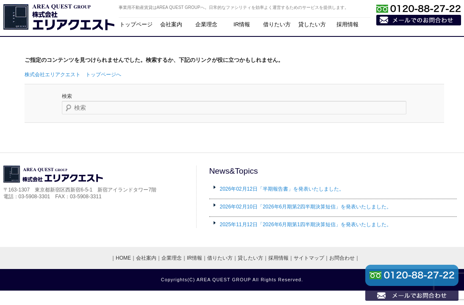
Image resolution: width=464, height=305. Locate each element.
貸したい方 (312, 24)
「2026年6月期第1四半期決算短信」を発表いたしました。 (306, 224)
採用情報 (347, 24)
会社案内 (171, 24)
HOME (123, 258)
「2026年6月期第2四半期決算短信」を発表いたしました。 (306, 207)
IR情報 (241, 24)
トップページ (136, 24)
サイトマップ (309, 258)
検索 (67, 96)
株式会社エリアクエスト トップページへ (73, 75)
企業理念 (206, 24)
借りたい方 (277, 24)
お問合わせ (342, 258)
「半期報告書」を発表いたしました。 (282, 189)
